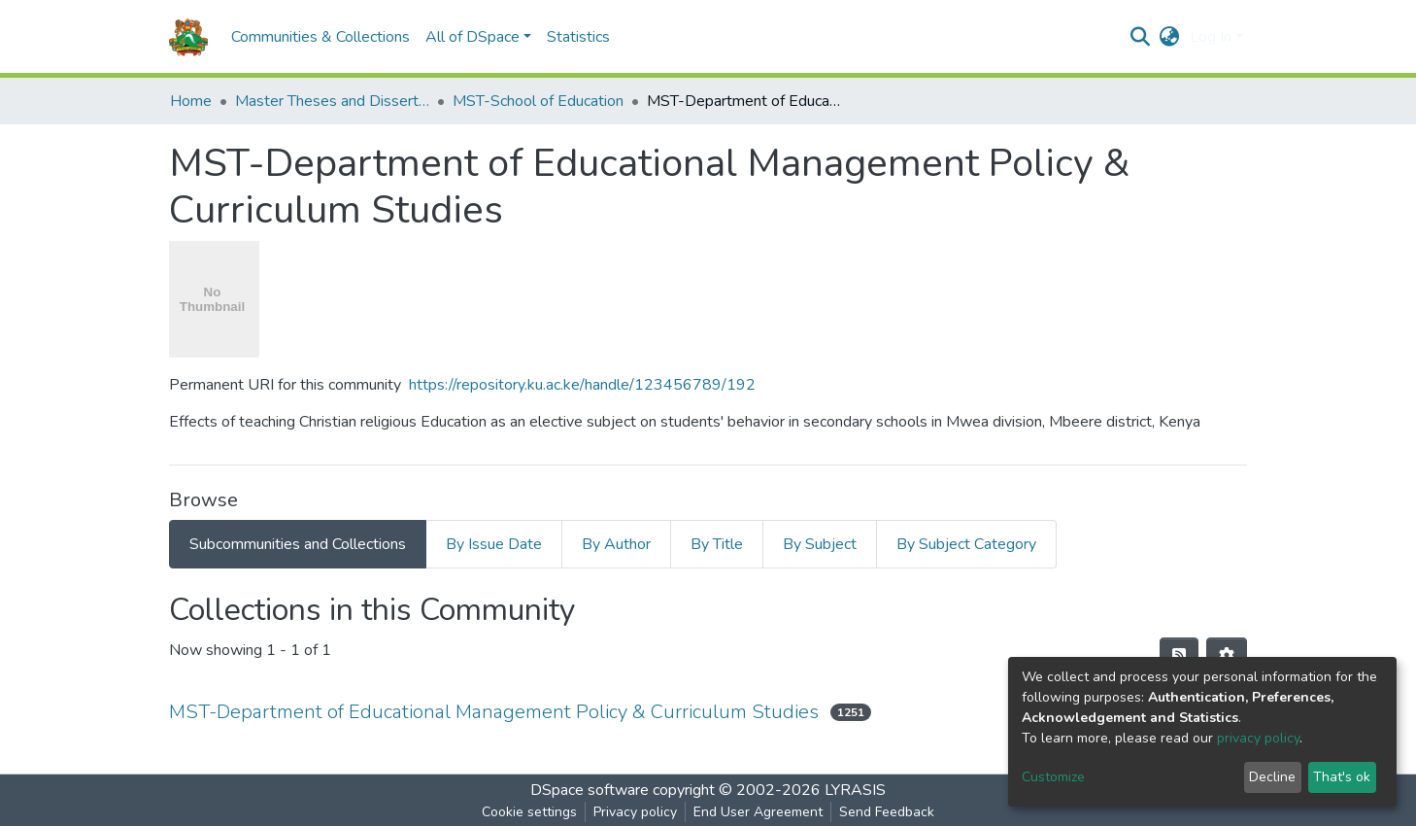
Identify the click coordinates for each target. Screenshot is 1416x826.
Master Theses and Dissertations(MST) (332, 101)
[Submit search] (1141, 37)
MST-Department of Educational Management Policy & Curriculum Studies (494, 712)
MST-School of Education (538, 101)
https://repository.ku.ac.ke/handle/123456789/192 (582, 385)
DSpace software (589, 790)
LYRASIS (855, 790)
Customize (1053, 777)
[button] (1170, 37)
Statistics (578, 37)
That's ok (1341, 777)
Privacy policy (635, 812)
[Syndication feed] (1179, 655)
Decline (1272, 777)
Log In (1210, 37)
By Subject (820, 544)
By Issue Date (494, 544)
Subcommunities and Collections (297, 544)
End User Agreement (758, 812)
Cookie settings (529, 812)
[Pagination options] (1226, 655)
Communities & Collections (320, 37)
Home (191, 101)
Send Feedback (886, 812)
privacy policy (1258, 738)
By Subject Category (966, 544)
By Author (616, 544)
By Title (717, 544)
